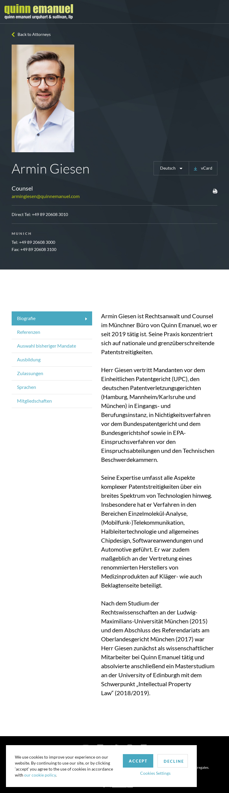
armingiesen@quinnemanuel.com (46, 196)
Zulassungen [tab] (30, 373)
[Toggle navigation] (219, 11)
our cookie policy (40, 774)
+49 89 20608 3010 (50, 214)
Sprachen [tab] (26, 387)
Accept (138, 761)
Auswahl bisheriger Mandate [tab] (46, 345)
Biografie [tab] (26, 318)
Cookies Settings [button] (155, 773)
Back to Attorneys (34, 34)
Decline (174, 761)
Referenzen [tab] (28, 332)
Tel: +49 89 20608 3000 (33, 242)
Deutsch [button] (168, 168)
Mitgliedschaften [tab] (34, 401)
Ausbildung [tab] (29, 359)
